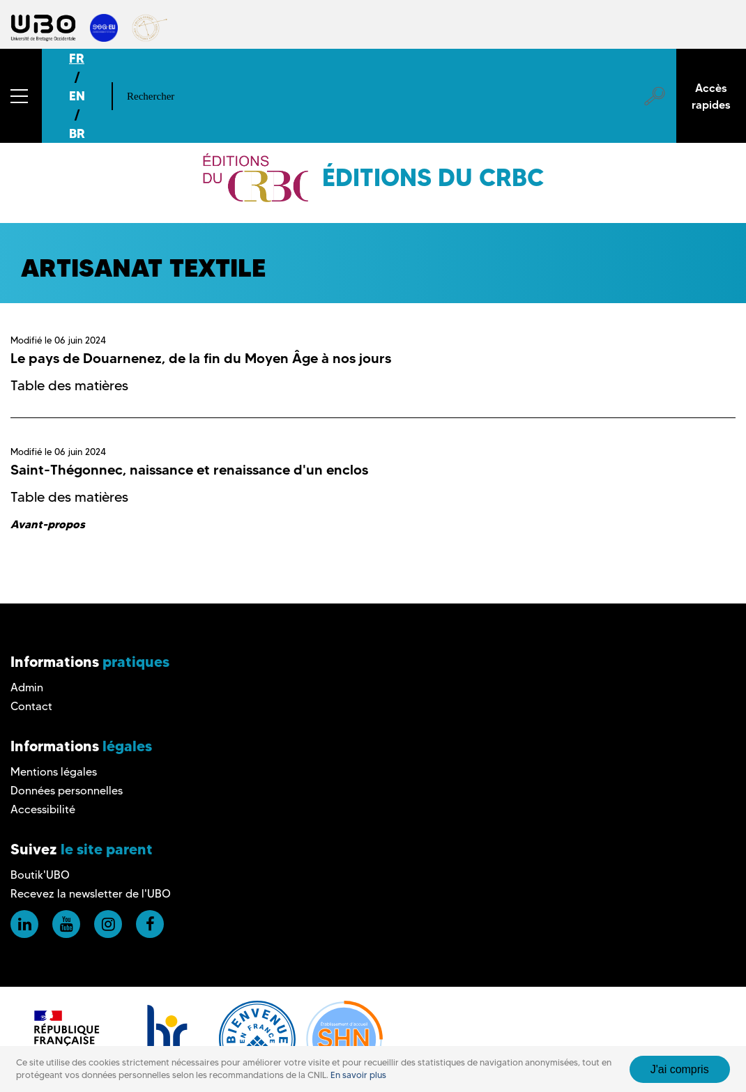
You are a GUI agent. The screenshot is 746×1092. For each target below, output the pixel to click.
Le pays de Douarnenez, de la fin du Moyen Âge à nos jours (200, 358)
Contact (31, 706)
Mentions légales (53, 771)
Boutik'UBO (40, 875)
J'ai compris (679, 1069)
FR (76, 58)
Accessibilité (42, 809)
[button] (21, 96)
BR (77, 133)
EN (77, 96)
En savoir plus (358, 1075)
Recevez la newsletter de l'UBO (90, 893)
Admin (26, 687)
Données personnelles (66, 790)
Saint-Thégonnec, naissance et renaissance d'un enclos (189, 469)
